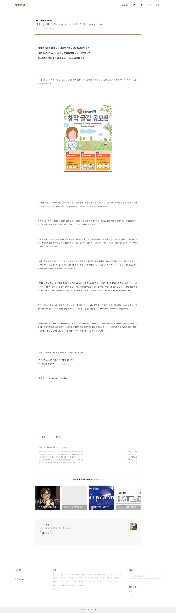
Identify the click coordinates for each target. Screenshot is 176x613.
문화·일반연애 (51, 447)
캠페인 (110, 582)
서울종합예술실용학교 (97, 582)
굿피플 (62, 578)
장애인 (73, 585)
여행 (102, 578)
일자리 (81, 585)
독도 (55, 582)
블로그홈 (125, 5)
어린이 (70, 574)
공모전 (114, 574)
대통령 (65, 585)
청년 (91, 574)
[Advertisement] (88, 408)
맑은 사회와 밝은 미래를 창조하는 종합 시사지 (55, 528)
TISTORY (89, 610)
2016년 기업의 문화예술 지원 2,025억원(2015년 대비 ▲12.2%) (59, 460)
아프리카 (57, 585)
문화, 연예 (42, 447)
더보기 (54, 589)
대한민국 (119, 582)
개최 (84, 574)
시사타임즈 (20, 4)
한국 (63, 574)
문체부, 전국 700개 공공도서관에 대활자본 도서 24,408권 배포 (59, 454)
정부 (61, 582)
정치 (133, 5)
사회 (149, 5)
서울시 (98, 574)
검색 (159, 576)
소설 (68, 582)
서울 (75, 582)
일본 (78, 574)
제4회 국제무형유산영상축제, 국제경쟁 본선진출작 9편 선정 (58, 462)
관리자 (96, 610)
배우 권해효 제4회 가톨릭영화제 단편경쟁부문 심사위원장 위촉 (60, 451)
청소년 (56, 574)
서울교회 (83, 582)
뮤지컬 (110, 578)
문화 (157, 5)
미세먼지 (79, 578)
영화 (117, 578)
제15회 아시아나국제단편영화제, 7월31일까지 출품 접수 (57, 457)
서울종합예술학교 (92, 578)
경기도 (70, 578)
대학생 (106, 574)
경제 (141, 5)
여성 (55, 578)
